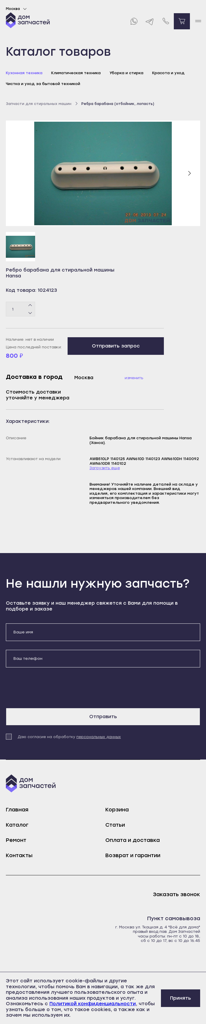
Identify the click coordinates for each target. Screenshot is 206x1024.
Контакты (19, 855)
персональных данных (98, 737)
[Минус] (30, 313)
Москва (17, 8)
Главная (17, 809)
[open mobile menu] (198, 21)
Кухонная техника (24, 73)
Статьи (115, 825)
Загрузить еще (105, 468)
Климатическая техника (76, 73)
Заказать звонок (176, 894)
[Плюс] (30, 306)
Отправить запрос (116, 346)
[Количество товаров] (20, 309)
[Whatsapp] (134, 21)
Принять (180, 998)
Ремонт (16, 840)
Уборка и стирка (126, 73)
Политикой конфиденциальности (92, 1003)
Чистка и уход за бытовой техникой (43, 84)
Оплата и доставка (132, 840)
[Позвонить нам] (166, 21)
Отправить (103, 716)
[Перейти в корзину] (182, 21)
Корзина (117, 809)
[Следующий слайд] (189, 173)
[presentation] (50, 687)
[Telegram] (150, 21)
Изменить (134, 378)
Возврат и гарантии (132, 855)
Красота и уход (168, 73)
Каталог (17, 825)
